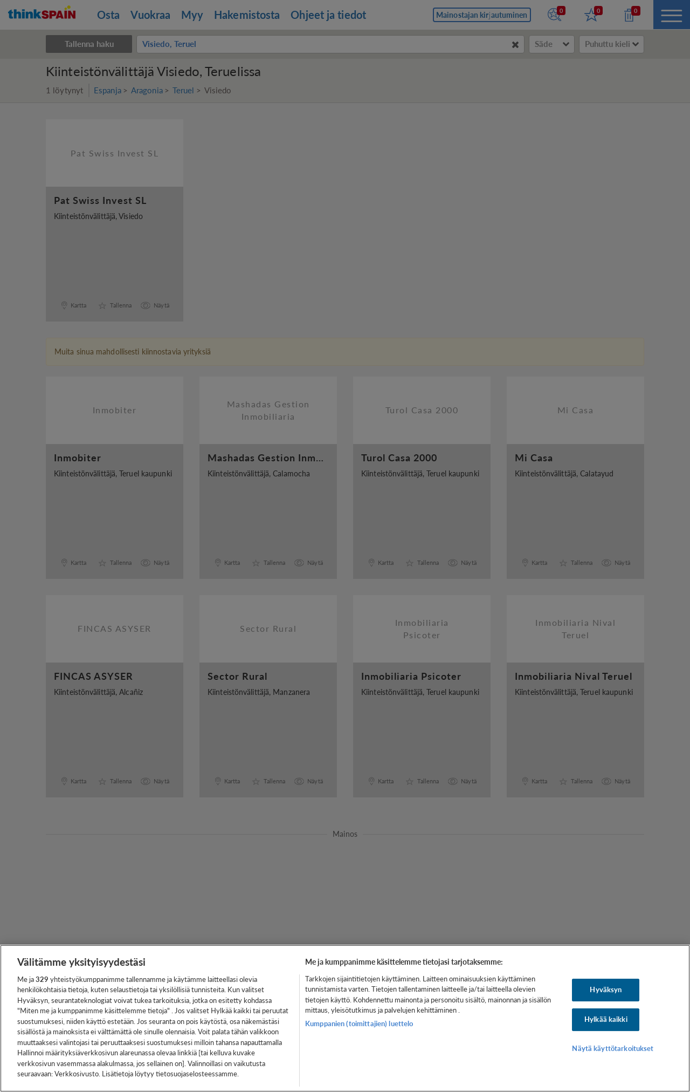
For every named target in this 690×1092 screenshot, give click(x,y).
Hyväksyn (606, 990)
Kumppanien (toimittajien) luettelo (359, 1023)
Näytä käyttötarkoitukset (612, 1048)
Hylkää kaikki (605, 1019)
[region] (345, 1018)
